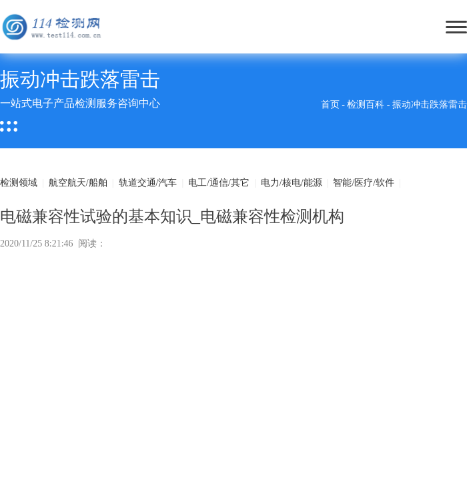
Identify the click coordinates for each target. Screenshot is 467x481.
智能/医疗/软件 (363, 183)
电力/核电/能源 (291, 183)
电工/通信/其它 (219, 183)
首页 (330, 105)
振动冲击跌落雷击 (429, 105)
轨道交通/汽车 (148, 183)
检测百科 (365, 105)
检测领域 (18, 183)
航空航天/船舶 (78, 183)
